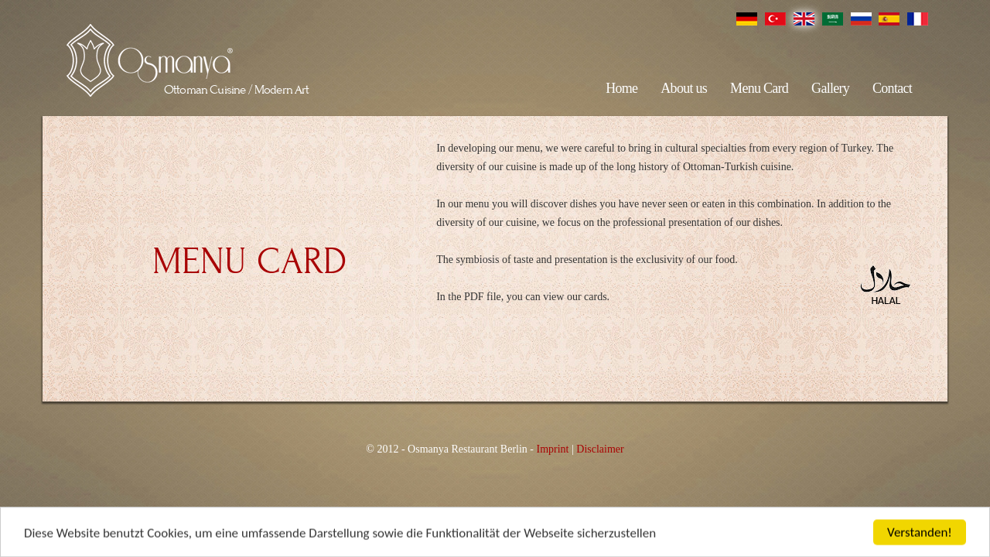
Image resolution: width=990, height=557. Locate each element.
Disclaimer (599, 449)
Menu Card (759, 88)
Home (621, 88)
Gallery (830, 88)
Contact (892, 88)
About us (684, 88)
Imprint (552, 449)
